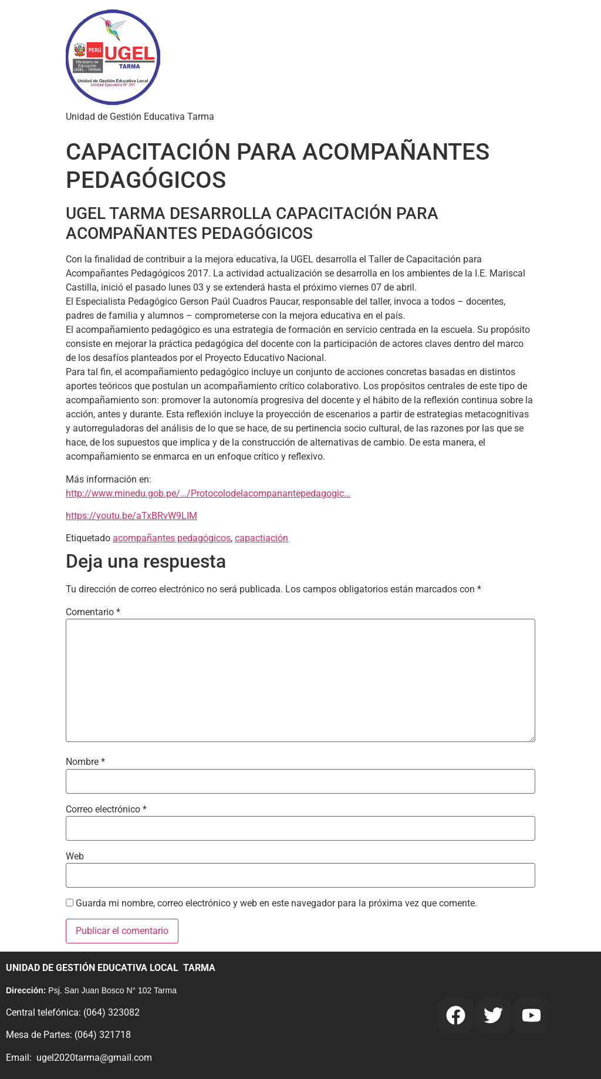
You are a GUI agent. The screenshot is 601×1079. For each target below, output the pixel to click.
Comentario (93, 612)
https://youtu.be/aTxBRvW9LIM (131, 515)
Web (75, 856)
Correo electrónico (106, 809)
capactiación (261, 538)
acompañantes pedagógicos (172, 538)
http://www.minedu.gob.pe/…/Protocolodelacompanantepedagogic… (208, 493)
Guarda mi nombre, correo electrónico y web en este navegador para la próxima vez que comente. (276, 903)
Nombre (85, 762)
